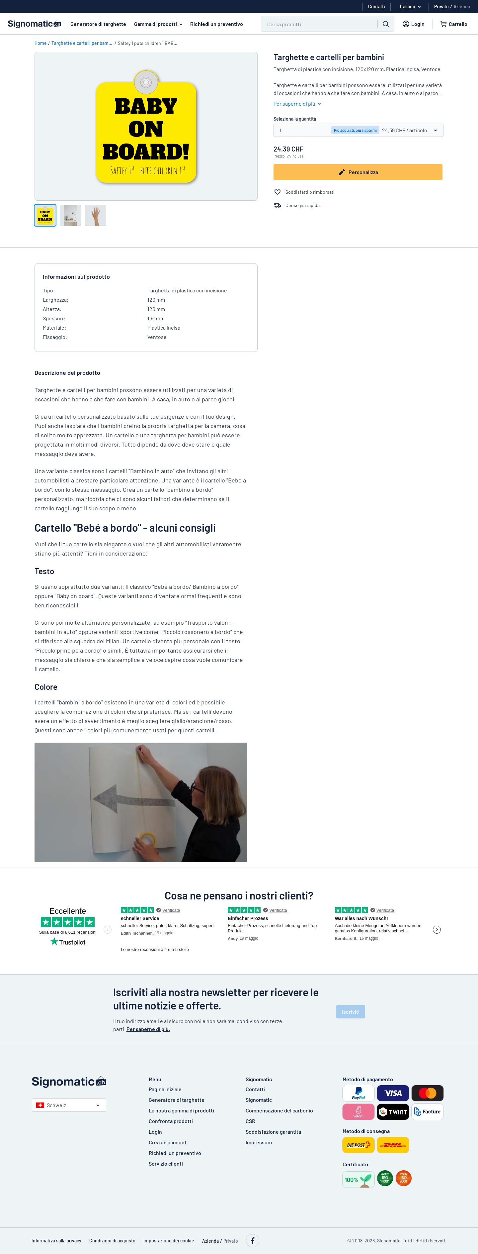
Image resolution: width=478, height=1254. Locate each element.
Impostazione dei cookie (168, 1240)
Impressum (259, 1142)
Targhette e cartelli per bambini (84, 43)
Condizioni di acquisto (112, 1240)
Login (155, 1131)
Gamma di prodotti (159, 24)
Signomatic (259, 1100)
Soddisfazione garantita (273, 1131)
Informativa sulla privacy (56, 1240)
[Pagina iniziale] (83, 1082)
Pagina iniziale (165, 1089)
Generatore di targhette (98, 24)
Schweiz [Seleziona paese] (51, 1105)
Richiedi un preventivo (216, 24)
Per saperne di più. (148, 1029)
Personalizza (359, 172)
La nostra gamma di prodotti (181, 1110)
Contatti (255, 1089)
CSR (250, 1121)
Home (41, 43)
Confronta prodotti (171, 1121)
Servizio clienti (166, 1163)
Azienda (461, 6)
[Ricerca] (315, 24)
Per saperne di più (298, 104)
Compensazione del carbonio (279, 1110)
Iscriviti (350, 1011)
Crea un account (168, 1142)
